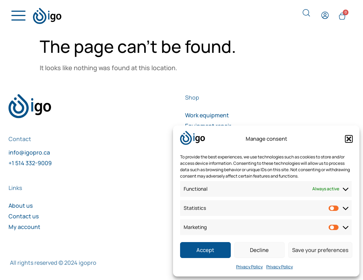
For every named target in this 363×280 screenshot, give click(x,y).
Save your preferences (320, 250)
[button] (348, 138)
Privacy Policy (249, 267)
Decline (259, 250)
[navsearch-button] (307, 16)
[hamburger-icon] (16, 17)
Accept (205, 250)
